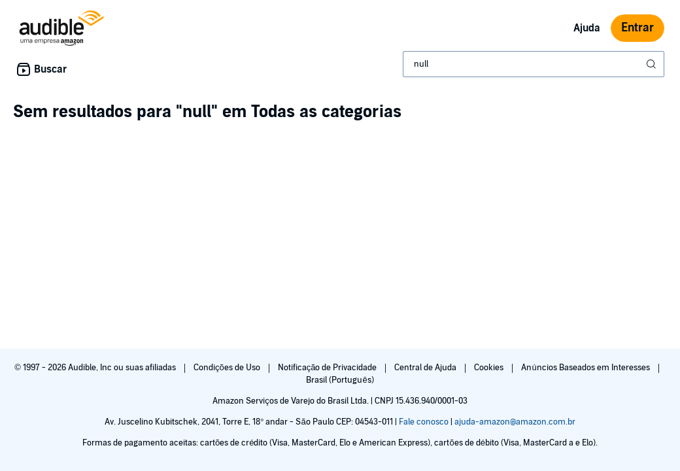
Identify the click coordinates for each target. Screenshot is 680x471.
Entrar (637, 28)
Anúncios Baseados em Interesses (586, 367)
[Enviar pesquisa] (652, 64)
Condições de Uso (228, 367)
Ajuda (586, 28)
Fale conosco (424, 422)
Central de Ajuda (426, 367)
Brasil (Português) (339, 380)
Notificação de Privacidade (328, 367)
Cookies (489, 367)
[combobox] (533, 64)
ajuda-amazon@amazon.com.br (514, 422)
